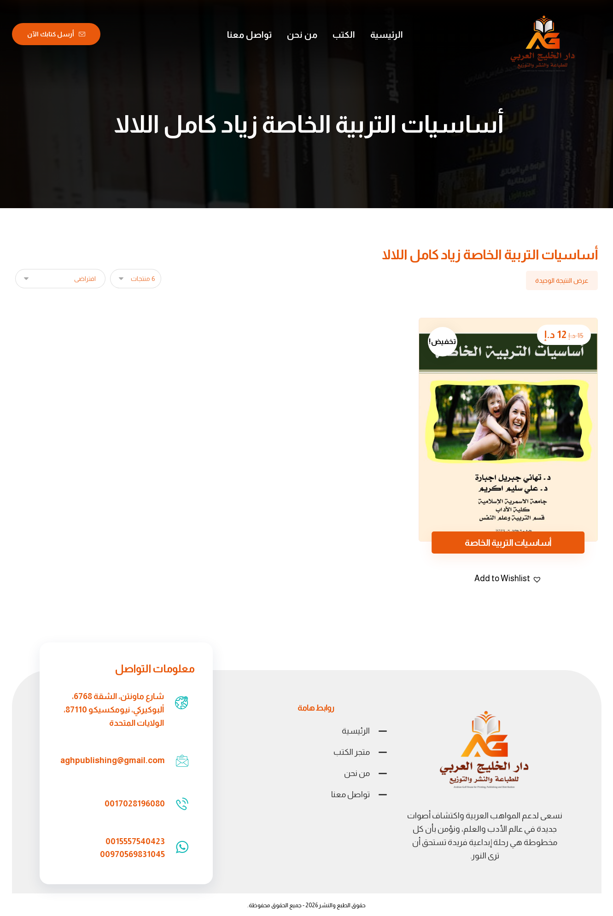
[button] (508, 578)
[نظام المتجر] (60, 278)
